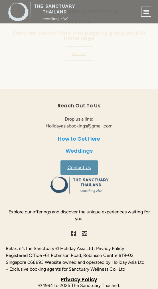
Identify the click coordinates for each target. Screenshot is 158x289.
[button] (146, 12)
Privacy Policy (79, 279)
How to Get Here (79, 138)
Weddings (79, 150)
